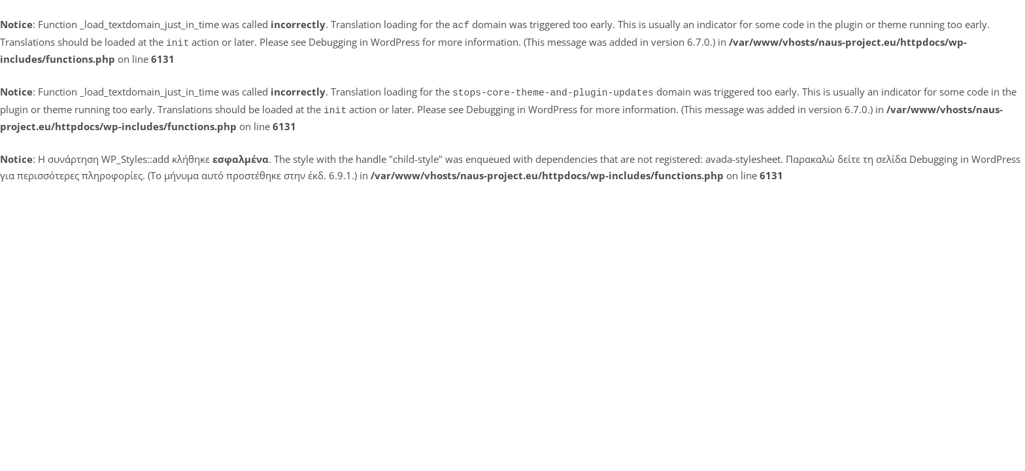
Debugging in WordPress (364, 40)
